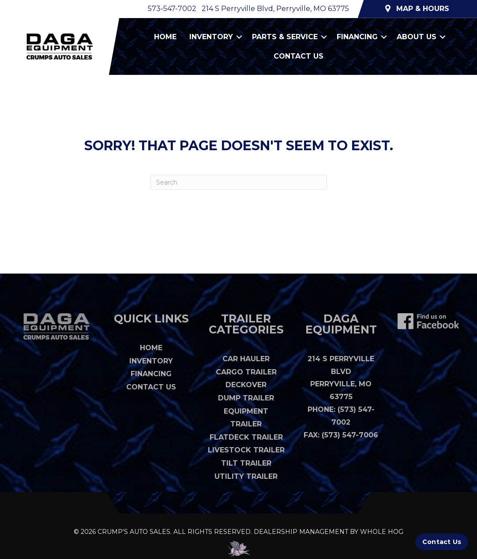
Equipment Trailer (246, 417)
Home (165, 37)
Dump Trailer (246, 398)
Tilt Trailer (246, 463)
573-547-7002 (172, 8)
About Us (416, 37)
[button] (239, 37)
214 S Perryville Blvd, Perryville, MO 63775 (275, 8)
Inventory (211, 37)
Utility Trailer (246, 476)
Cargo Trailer (246, 372)
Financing (357, 37)
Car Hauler (246, 359)
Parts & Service (285, 37)
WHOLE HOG (381, 532)
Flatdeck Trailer (246, 437)
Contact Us (298, 56)
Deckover (246, 385)
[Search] (238, 182)
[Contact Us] (441, 541)
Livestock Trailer (246, 450)
